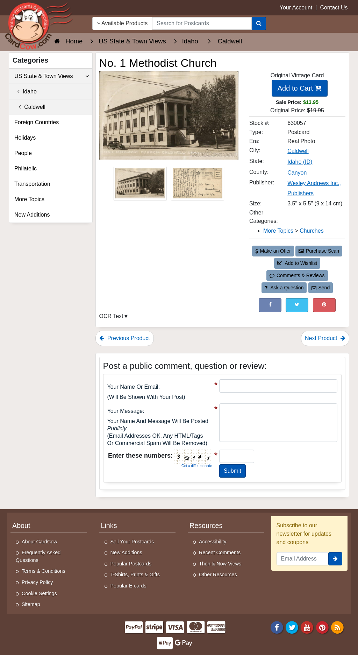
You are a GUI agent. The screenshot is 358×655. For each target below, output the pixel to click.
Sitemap (31, 604)
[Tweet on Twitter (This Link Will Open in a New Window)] (297, 305)
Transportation (32, 184)
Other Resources (218, 574)
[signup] (335, 558)
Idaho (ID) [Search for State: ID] (299, 162)
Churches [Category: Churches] (311, 231)
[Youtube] (307, 627)
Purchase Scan (319, 251)
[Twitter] (292, 627)
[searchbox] (202, 23)
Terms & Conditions (43, 571)
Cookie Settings (39, 593)
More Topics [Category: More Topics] (278, 231)
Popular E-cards (128, 586)
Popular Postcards (131, 563)
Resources (205, 525)
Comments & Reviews (297, 275)
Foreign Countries (36, 122)
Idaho (25, 91)
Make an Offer (273, 251)
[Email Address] (303, 558)
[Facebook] (277, 627)
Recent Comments (220, 552)
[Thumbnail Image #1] (141, 185)
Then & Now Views (220, 563)
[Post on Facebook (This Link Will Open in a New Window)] (270, 305)
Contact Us (334, 7)
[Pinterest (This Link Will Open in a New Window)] (324, 305)
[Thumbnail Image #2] (197, 185)
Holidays (25, 138)
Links (109, 525)
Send (321, 287)
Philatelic (25, 168)
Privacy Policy (37, 582)
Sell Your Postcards (132, 541)
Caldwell (29, 107)
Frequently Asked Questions (38, 556)
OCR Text (111, 316)
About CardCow (39, 541)
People (23, 153)
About (21, 525)
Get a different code (196, 466)
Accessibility (212, 541)
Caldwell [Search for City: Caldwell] (297, 151)
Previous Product (124, 338)
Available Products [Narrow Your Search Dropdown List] (122, 23)
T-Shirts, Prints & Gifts (135, 574)
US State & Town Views (51, 76)
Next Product (325, 338)
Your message (125, 411)
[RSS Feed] (337, 627)
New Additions (32, 215)
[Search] (259, 23)
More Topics (29, 199)
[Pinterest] (322, 627)
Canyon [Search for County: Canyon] (297, 173)
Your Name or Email (132, 387)
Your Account (296, 7)
